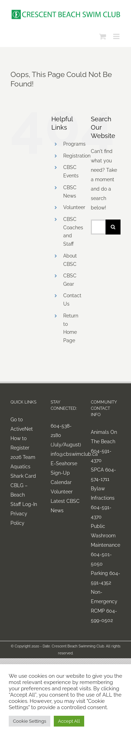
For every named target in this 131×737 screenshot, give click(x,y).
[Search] (113, 227)
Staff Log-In (23, 504)
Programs (74, 144)
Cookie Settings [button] (29, 721)
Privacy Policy (18, 518)
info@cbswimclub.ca (65, 454)
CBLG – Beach (19, 490)
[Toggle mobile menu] (117, 36)
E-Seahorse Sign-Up (64, 468)
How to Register (19, 443)
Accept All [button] (69, 721)
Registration (76, 156)
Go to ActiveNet (21, 424)
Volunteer (74, 207)
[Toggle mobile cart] (102, 36)
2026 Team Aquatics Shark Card (23, 466)
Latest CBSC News (65, 505)
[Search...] (98, 227)
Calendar (61, 482)
